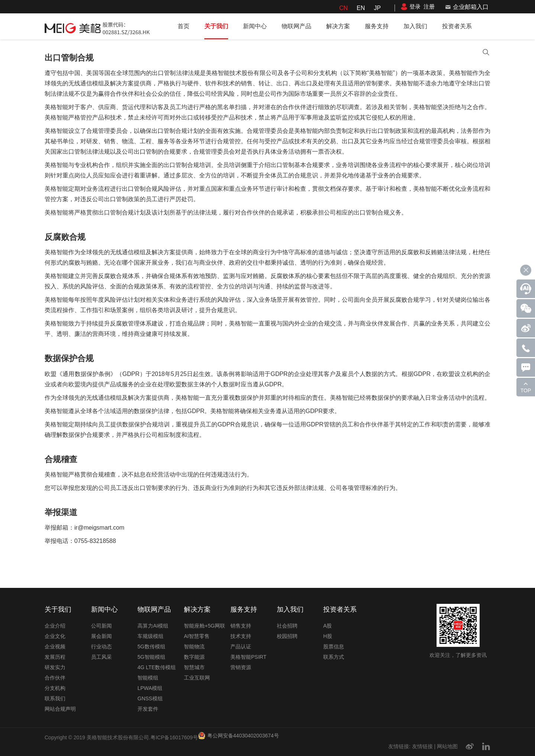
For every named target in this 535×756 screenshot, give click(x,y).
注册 (429, 6)
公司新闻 (101, 626)
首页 (183, 26)
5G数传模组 (151, 646)
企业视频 (55, 646)
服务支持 (377, 26)
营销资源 (240, 667)
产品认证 (240, 646)
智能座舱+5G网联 (204, 626)
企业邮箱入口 (471, 7)
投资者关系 (457, 26)
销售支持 (240, 626)
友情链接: (399, 746)
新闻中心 (255, 26)
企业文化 (55, 636)
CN (343, 8)
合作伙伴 (55, 678)
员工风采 (101, 657)
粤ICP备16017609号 (174, 737)
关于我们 (216, 26)
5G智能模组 (151, 657)
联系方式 (333, 657)
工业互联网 (197, 678)
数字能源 (194, 657)
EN (361, 8)
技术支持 (240, 636)
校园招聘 (287, 636)
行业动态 (101, 646)
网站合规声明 (60, 709)
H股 (327, 636)
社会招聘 (287, 626)
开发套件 (147, 709)
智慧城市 (194, 667)
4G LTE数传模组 (156, 667)
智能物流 (194, 646)
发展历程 (55, 657)
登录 (415, 6)
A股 (327, 626)
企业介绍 (55, 626)
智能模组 (147, 678)
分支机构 (55, 688)
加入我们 (415, 26)
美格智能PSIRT (248, 657)
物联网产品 (296, 26)
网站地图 (447, 746)
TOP (526, 390)
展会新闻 (101, 636)
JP (377, 8)
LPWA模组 (149, 688)
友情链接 (422, 746)
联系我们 (55, 698)
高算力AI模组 (152, 626)
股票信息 (333, 646)
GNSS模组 (150, 698)
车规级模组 (150, 636)
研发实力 (55, 667)
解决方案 (338, 26)
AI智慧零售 (197, 636)
